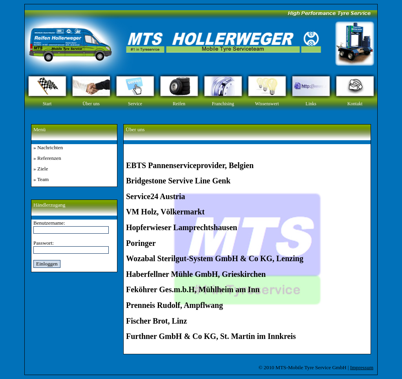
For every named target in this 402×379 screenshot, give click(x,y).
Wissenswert (267, 103)
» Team (41, 179)
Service (135, 103)
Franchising (223, 103)
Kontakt (355, 103)
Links (310, 103)
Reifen (179, 103)
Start (47, 103)
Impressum (361, 367)
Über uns (91, 103)
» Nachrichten (48, 147)
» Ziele (40, 169)
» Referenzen (47, 158)
